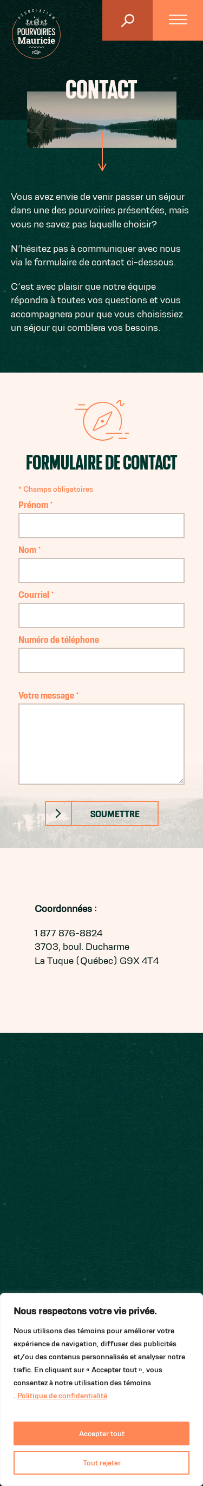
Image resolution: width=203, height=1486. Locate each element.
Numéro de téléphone (101, 650)
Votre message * (101, 737)
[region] (101, 1389)
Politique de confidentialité (62, 1395)
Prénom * (101, 515)
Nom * (101, 560)
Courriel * (101, 605)
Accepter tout (102, 1433)
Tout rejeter (102, 1462)
